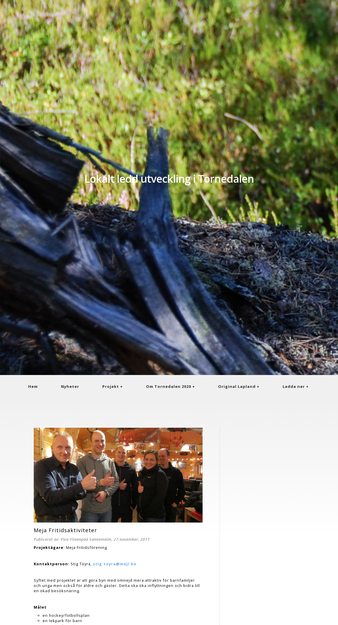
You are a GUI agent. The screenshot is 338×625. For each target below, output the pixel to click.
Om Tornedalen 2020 (168, 386)
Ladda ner (294, 386)
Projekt (110, 386)
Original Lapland (237, 386)
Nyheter (70, 386)
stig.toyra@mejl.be (114, 563)
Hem (33, 386)
